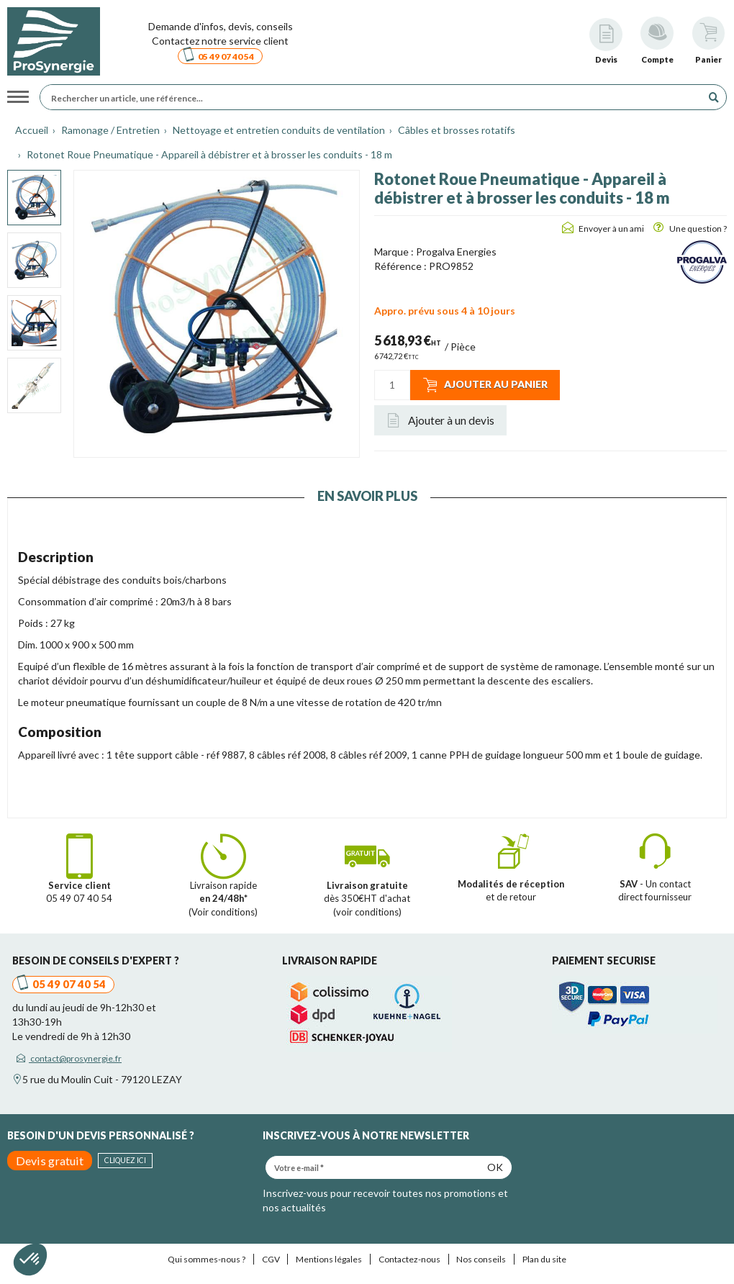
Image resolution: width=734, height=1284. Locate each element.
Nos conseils (481, 1259)
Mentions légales (329, 1259)
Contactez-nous (409, 1259)
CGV (271, 1259)
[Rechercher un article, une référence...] (374, 97)
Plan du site (544, 1259)
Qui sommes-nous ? (206, 1259)
